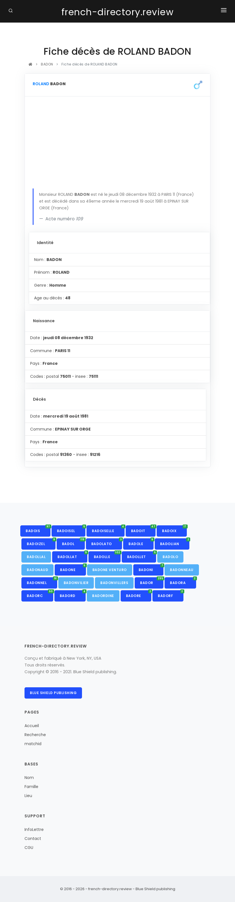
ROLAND (41, 84)
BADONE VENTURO (109, 569)
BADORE (139, 594)
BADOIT (143, 529)
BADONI (151, 568)
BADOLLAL (36, 556)
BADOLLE (107, 555)
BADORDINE (103, 595)
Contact (33, 838)
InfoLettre (34, 829)
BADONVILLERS (114, 582)
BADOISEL (71, 529)
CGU (29, 847)
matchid (33, 744)
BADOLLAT (72, 555)
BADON (47, 64)
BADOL (73, 542)
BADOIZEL (41, 542)
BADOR (151, 581)
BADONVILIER (76, 582)
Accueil (32, 725)
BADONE (73, 568)
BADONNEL (42, 581)
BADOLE (141, 542)
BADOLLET (141, 555)
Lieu (28, 795)
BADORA (183, 581)
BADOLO (170, 556)
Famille (31, 786)
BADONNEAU (182, 569)
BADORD (73, 594)
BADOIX (174, 529)
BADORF (170, 594)
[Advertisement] (117, 146)
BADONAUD (37, 569)
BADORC (40, 594)
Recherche (35, 735)
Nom (29, 777)
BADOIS (38, 529)
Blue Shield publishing (53, 692)
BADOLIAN (175, 542)
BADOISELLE (108, 529)
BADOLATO (106, 542)
